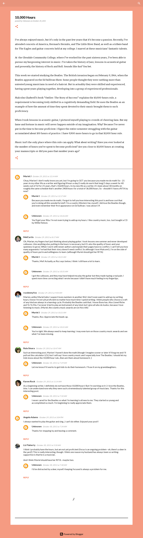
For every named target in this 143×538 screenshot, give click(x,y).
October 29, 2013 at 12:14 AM (45, 176)
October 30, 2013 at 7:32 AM (55, 396)
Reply (26, 231)
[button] (16, 27)
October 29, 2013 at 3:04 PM (51, 417)
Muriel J (27, 176)
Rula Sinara (29, 348)
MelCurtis (28, 237)
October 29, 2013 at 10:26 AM (55, 216)
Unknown (37, 215)
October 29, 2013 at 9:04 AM (50, 293)
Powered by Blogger (71, 534)
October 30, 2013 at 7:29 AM (55, 363)
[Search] (11, 3)
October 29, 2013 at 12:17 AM (53, 196)
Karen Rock (29, 381)
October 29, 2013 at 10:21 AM (53, 257)
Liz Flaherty (29, 445)
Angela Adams (30, 417)
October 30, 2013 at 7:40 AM (55, 465)
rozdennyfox (30, 292)
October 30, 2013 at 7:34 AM (55, 426)
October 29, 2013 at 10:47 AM (48, 348)
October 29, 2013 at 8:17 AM (47, 237)
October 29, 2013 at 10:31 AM (55, 271)
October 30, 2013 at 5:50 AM (49, 445)
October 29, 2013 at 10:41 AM (55, 327)
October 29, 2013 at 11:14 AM (48, 381)
